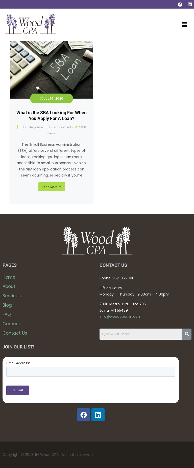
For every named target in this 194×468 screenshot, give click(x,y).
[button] (184, 25)
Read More (49, 187)
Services (12, 296)
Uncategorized (33, 127)
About (9, 286)
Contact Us (15, 333)
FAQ (7, 314)
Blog (7, 305)
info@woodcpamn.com (120, 316)
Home (9, 277)
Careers (11, 324)
